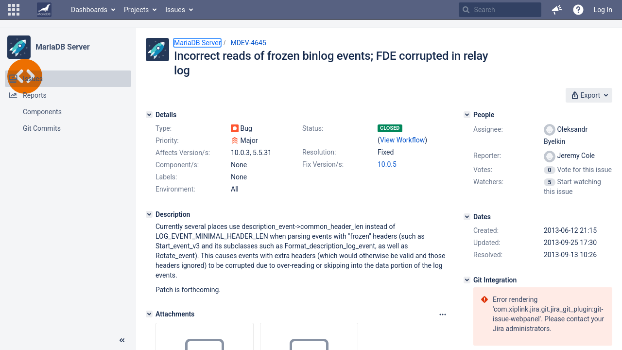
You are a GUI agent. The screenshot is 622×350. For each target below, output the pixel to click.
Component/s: (177, 165)
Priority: (167, 140)
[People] (467, 114)
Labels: (166, 177)
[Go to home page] (44, 9)
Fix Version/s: (323, 164)
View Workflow (402, 140)
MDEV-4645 (248, 43)
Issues (175, 10)
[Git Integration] (467, 280)
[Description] (149, 214)
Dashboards (89, 10)
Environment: (175, 189)
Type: (164, 128)
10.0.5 (387, 164)
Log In (603, 10)
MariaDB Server (62, 47)
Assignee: (488, 129)
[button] (13, 9)
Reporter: (487, 155)
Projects (136, 10)
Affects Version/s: (183, 153)
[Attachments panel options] (442, 314)
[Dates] (467, 216)
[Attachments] (149, 314)
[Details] (149, 114)
